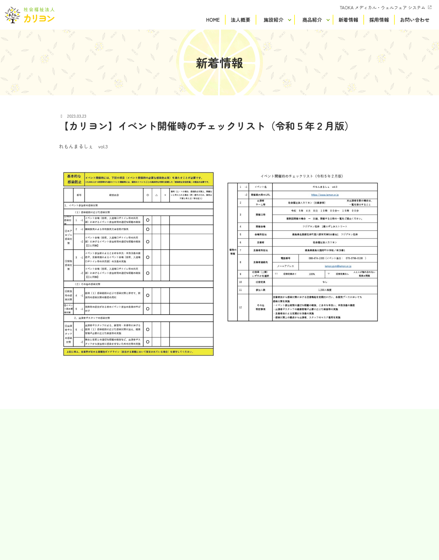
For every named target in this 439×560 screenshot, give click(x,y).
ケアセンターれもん (151, 483)
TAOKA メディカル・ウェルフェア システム (382, 7)
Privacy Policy (240, 539)
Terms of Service (272, 539)
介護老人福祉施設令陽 (153, 516)
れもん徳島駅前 (147, 459)
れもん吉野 (143, 443)
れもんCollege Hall (150, 500)
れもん (139, 434)
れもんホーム (145, 492)
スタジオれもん (147, 467)
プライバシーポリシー (219, 547)
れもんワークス (147, 451)
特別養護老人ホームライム (157, 508)
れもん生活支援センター (155, 475)
